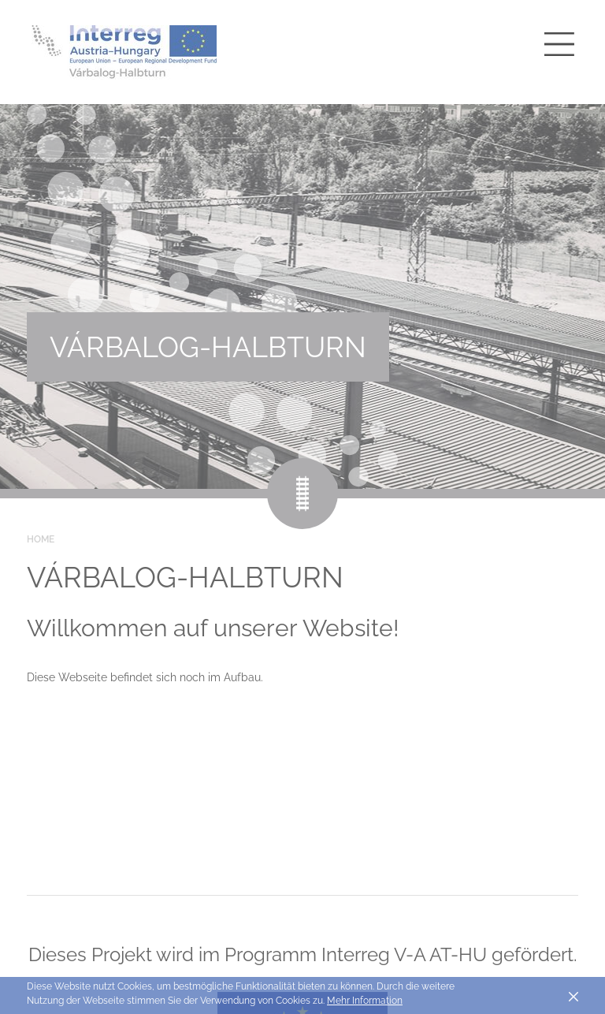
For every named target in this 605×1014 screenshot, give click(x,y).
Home (40, 539)
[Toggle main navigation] (559, 44)
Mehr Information (365, 1000)
